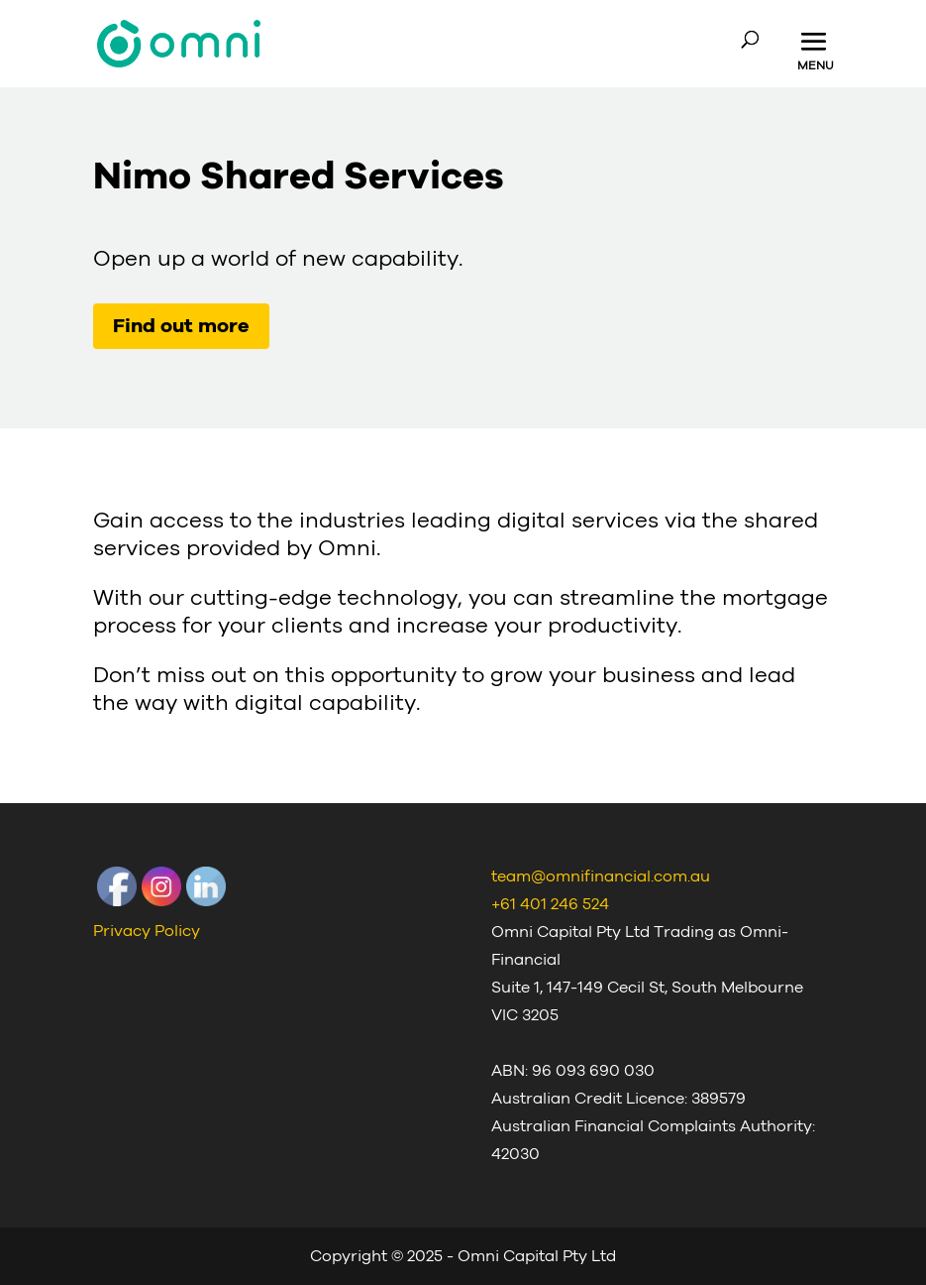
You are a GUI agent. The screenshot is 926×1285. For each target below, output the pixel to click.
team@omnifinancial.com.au (600, 876)
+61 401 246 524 (550, 904)
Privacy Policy (146, 931)
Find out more (181, 326)
